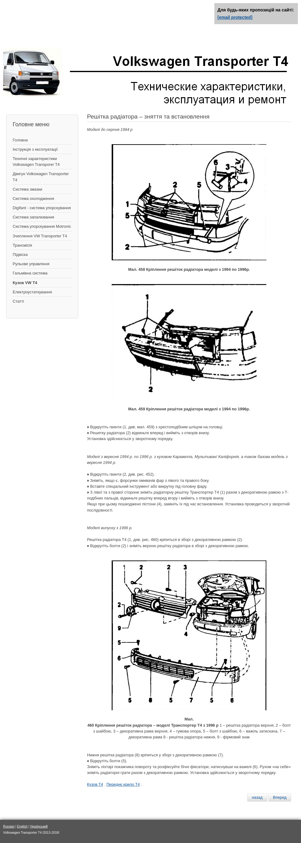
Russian (9, 826)
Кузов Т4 (95, 784)
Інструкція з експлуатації (35, 149)
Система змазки (27, 189)
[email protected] (234, 17)
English (22, 826)
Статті (18, 301)
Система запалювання (33, 217)
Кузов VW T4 (25, 282)
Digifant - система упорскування (42, 207)
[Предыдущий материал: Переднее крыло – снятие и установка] (257, 797)
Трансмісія (22, 245)
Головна (20, 140)
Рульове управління (31, 264)
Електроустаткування (32, 292)
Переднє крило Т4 (123, 784)
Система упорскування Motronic (42, 226)
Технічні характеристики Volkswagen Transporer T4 (36, 161)
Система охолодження (33, 198)
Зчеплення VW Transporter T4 (40, 236)
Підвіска (20, 254)
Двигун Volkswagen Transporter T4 (41, 176)
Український (39, 826)
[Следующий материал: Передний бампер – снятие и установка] (279, 797)
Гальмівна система (30, 273)
